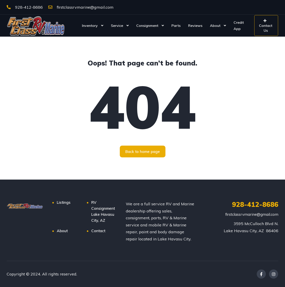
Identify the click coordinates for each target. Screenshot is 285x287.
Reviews (195, 25)
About (215, 25)
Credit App (239, 25)
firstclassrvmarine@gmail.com (81, 7)
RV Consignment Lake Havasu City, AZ (103, 211)
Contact (98, 230)
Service (117, 25)
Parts (176, 25)
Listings (64, 202)
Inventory (90, 25)
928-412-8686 (25, 7)
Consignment (147, 25)
